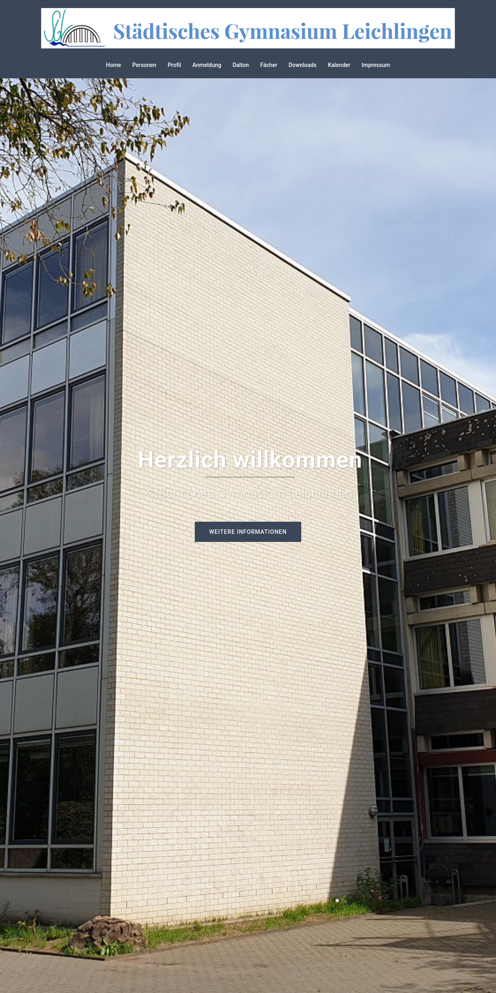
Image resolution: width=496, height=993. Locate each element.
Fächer (268, 65)
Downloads (303, 65)
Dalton (241, 65)
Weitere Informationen (248, 532)
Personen (144, 65)
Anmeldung (206, 65)
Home (113, 65)
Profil (174, 65)
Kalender (339, 65)
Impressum (376, 65)
